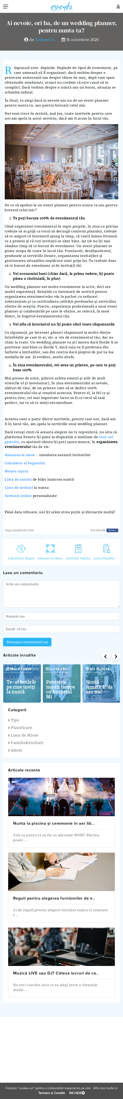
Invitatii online (18, 496)
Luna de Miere (23, 735)
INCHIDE (76, 1093)
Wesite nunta (16, 471)
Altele (15, 750)
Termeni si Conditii (51, 1093)
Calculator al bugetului (25, 463)
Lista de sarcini (18, 479)
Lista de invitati (19, 488)
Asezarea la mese (20, 455)
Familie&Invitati (25, 742)
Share (112, 530)
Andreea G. (45, 39)
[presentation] (105, 656)
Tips (13, 720)
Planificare (20, 727)
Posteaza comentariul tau (27, 642)
